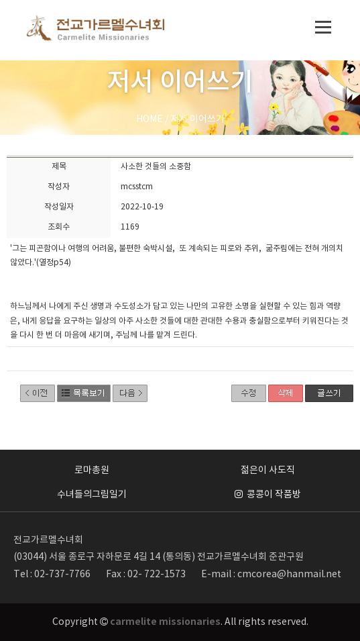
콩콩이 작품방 (268, 494)
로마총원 (91, 470)
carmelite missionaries (165, 622)
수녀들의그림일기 (92, 494)
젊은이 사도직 (268, 470)
